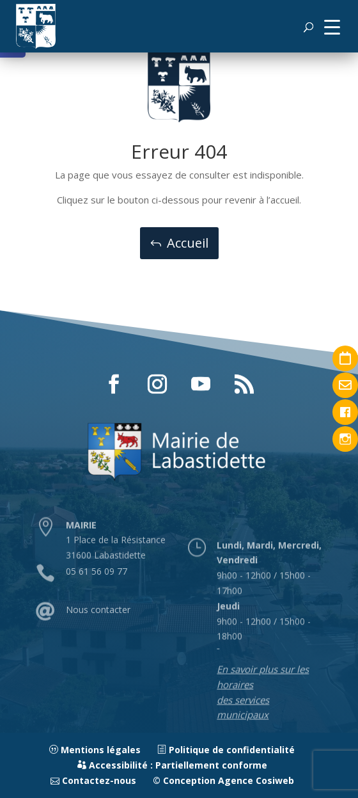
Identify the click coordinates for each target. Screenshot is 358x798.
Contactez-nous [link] (93, 780)
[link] (36, 26)
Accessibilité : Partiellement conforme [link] (172, 765)
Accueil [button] (187, 242)
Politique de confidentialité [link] (226, 750)
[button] (332, 26)
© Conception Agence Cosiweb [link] (223, 780)
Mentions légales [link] (95, 750)
